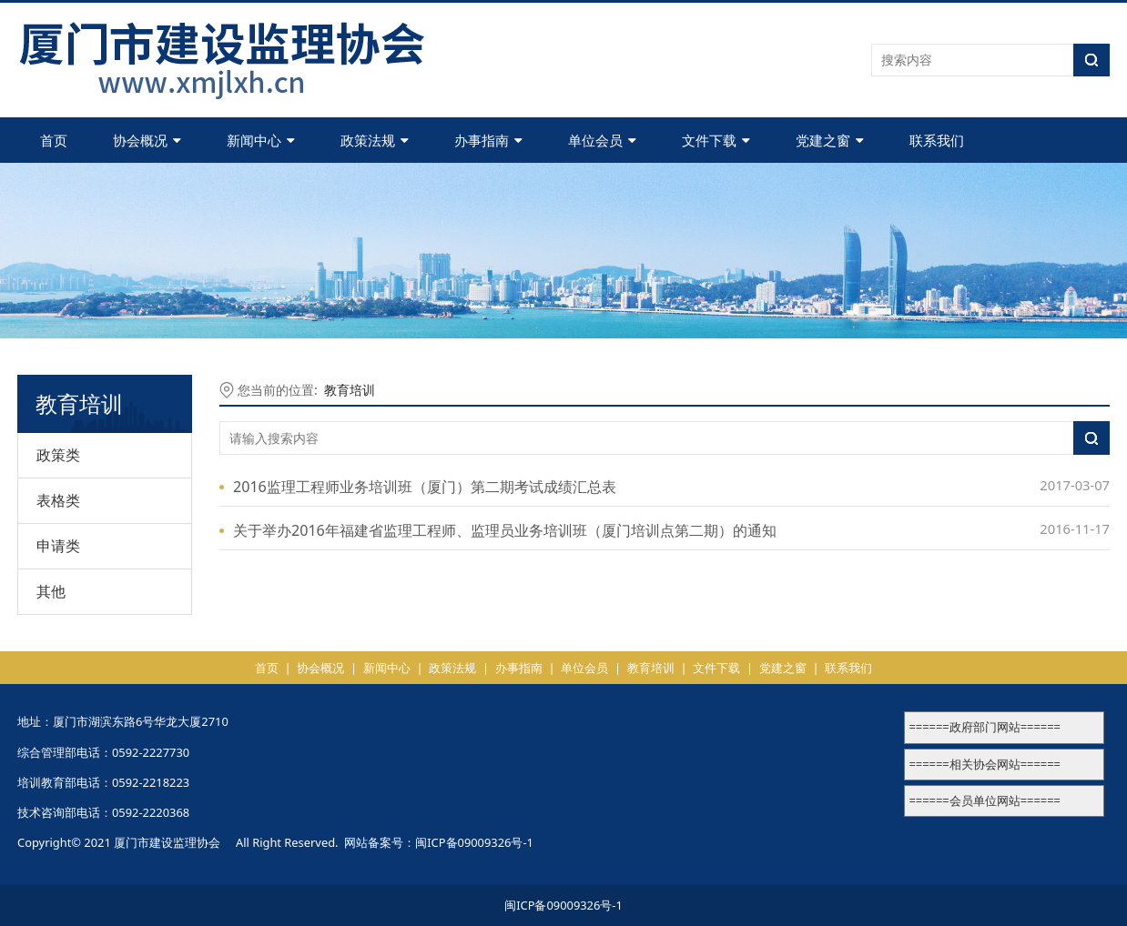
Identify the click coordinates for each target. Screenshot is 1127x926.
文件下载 (716, 140)
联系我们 (936, 140)
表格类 (58, 500)
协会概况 (147, 140)
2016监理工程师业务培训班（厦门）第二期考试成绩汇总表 (424, 487)
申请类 (58, 546)
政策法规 (374, 140)
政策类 (58, 455)
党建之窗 (830, 140)
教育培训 (349, 389)
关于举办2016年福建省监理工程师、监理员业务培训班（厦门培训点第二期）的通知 (505, 530)
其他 (51, 591)
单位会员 (602, 140)
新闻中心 (261, 140)
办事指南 (488, 140)
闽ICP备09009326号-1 (474, 842)
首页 (53, 140)
